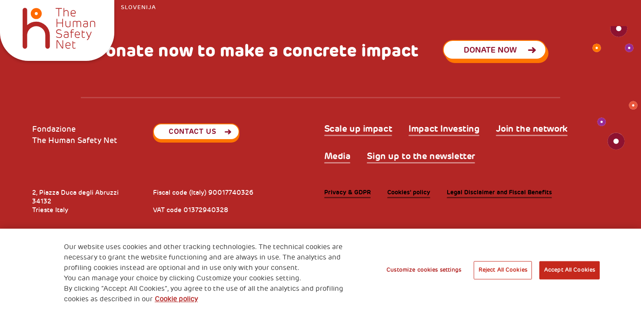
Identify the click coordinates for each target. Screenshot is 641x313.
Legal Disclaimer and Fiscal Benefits (499, 192)
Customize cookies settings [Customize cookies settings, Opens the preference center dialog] (423, 269)
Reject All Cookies (502, 269)
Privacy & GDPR (347, 192)
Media (337, 156)
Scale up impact (358, 128)
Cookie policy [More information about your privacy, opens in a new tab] (176, 299)
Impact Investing (444, 128)
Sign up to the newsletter (421, 156)
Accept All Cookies (569, 269)
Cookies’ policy (408, 192)
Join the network (531, 128)
